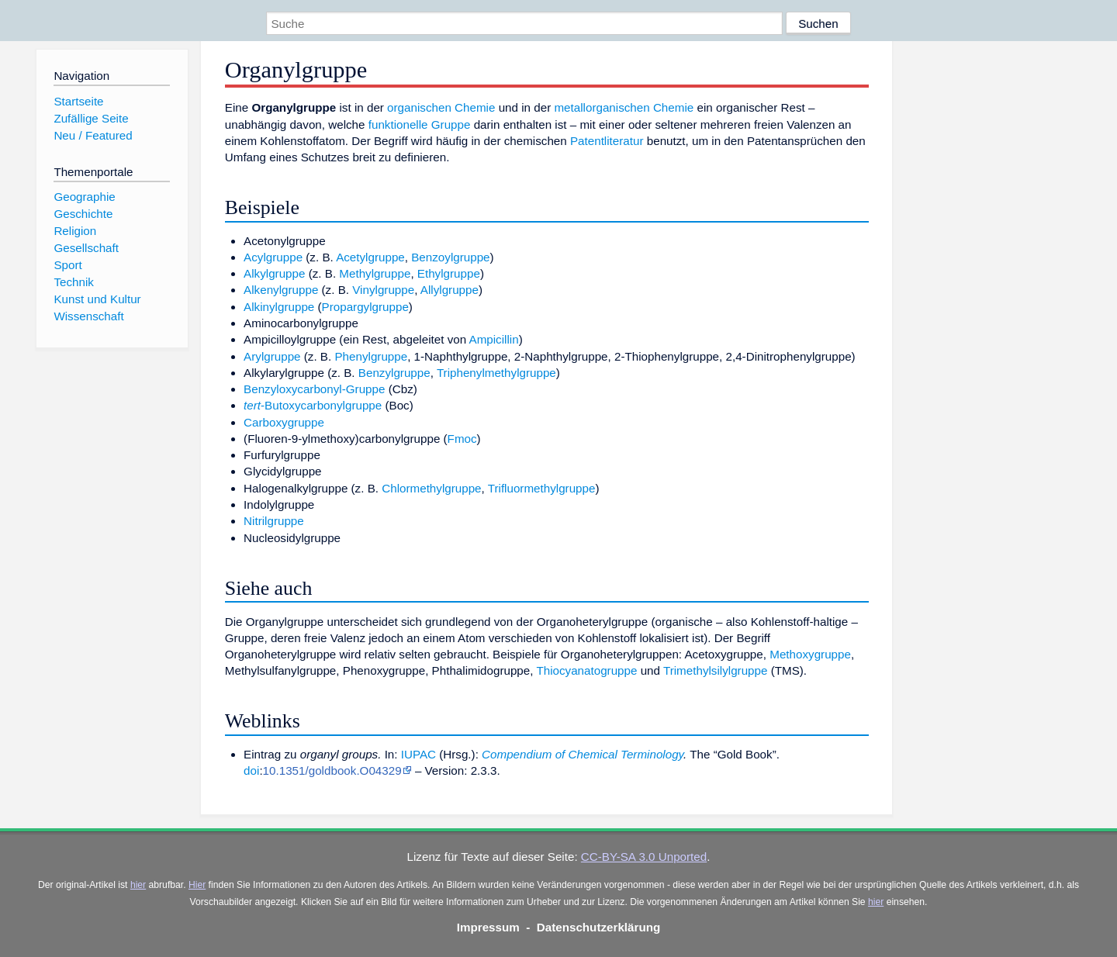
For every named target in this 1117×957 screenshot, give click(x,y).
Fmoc (462, 438)
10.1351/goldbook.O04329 (332, 770)
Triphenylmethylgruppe (496, 372)
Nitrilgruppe (274, 520)
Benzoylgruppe (450, 257)
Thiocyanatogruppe (586, 670)
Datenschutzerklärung (599, 927)
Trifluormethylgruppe (542, 488)
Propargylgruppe (365, 306)
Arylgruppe (272, 356)
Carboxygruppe (284, 422)
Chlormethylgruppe (431, 488)
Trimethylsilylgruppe (715, 670)
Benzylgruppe (394, 372)
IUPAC (418, 754)
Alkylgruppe (274, 273)
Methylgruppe (374, 273)
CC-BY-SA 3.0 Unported (644, 856)
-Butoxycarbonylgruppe (313, 405)
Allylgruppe (449, 289)
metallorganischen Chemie (623, 107)
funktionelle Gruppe (419, 124)
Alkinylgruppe (279, 306)
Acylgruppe (273, 257)
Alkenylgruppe (281, 289)
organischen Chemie (441, 107)
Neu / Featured (93, 135)
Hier (197, 884)
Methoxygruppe (810, 654)
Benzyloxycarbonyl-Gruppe (314, 389)
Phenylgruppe (370, 356)
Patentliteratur (607, 140)
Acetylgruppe (370, 257)
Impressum (488, 927)
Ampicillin (494, 339)
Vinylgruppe (383, 289)
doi (251, 770)
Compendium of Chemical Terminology (582, 754)
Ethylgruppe (448, 273)
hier (138, 884)
